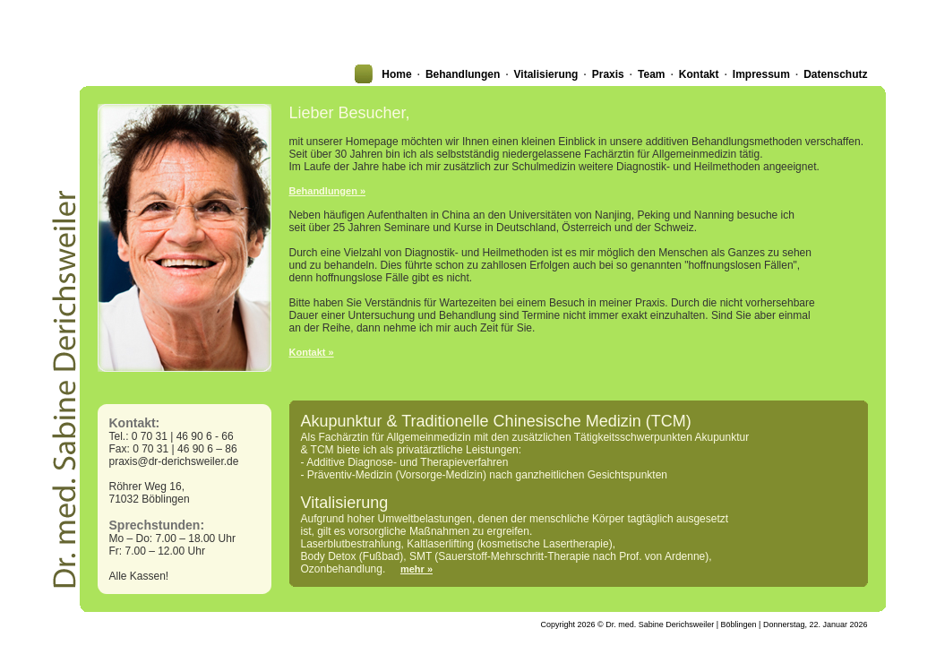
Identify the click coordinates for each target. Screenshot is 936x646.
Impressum (761, 74)
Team (651, 74)
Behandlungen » (327, 190)
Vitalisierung (546, 74)
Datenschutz (835, 74)
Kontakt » (311, 352)
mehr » (416, 569)
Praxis (608, 74)
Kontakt (699, 74)
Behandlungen (462, 74)
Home (396, 74)
